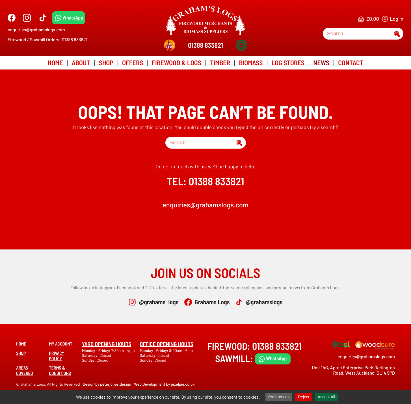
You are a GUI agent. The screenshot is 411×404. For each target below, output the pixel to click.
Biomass (251, 62)
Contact (350, 62)
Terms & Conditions (60, 370)
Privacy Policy (56, 356)
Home (55, 62)
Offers (132, 62)
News (321, 62)
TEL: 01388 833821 (205, 181)
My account (60, 344)
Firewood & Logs (176, 62)
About (81, 62)
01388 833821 (205, 45)
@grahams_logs (159, 302)
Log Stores (288, 62)
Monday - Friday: (96, 350)
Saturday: (90, 355)
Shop (106, 62)
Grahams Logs (212, 302)
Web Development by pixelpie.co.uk (164, 384)
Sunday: (89, 360)
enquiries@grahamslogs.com (36, 29)
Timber (220, 62)
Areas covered (24, 370)
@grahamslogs (264, 302)
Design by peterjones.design (107, 384)
